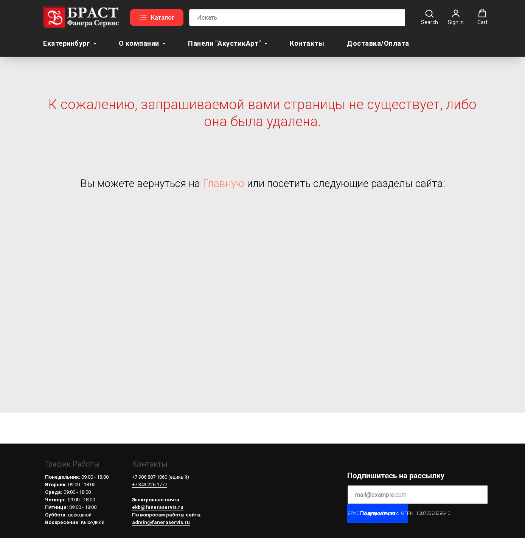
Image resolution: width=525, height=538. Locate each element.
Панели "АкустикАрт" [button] (225, 43)
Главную (223, 183)
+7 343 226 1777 (149, 484)
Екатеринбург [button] (67, 43)
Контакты (307, 43)
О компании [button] (140, 43)
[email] (417, 494)
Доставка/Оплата (378, 43)
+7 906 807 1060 (149, 477)
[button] (429, 17)
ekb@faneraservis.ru (157, 507)
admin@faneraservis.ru (161, 522)
